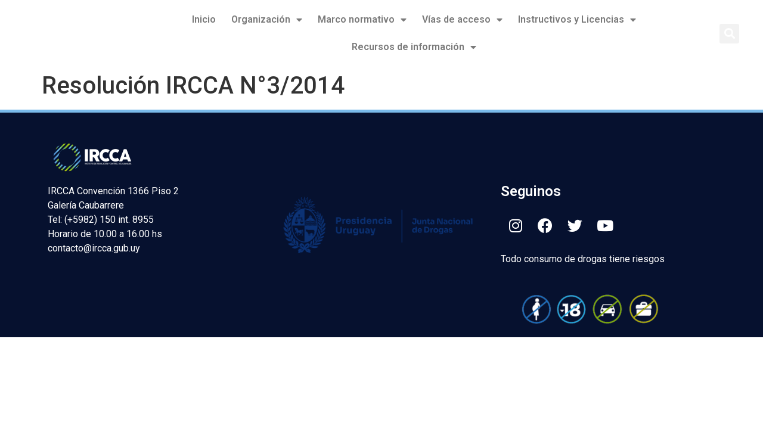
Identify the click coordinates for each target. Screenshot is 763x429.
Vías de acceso (462, 19)
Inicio (204, 19)
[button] (729, 33)
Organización (266, 19)
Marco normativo (362, 19)
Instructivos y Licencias (577, 19)
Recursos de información (414, 47)
